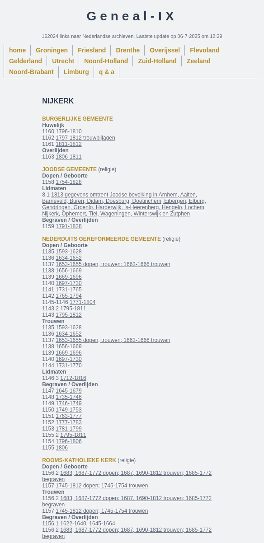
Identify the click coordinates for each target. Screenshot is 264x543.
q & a (106, 71)
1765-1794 (68, 296)
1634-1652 (68, 258)
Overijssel (165, 50)
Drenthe (128, 50)
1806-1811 (68, 157)
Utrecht (63, 61)
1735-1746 (68, 397)
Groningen (52, 50)
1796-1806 (68, 441)
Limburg (76, 71)
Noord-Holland (106, 61)
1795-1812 (68, 315)
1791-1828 (68, 226)
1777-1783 (68, 422)
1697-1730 (68, 283)
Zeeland (199, 61)
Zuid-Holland (157, 61)
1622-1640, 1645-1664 (87, 523)
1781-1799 (68, 429)
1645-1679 (68, 391)
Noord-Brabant (31, 71)
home (17, 50)
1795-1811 (73, 308)
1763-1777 (68, 416)
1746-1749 (68, 403)
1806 (62, 448)
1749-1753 (68, 410)
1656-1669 (68, 270)
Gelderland (25, 61)
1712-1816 (73, 378)
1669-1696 (68, 277)
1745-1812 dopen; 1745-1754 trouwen (102, 485)
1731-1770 (68, 365)
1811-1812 (68, 144)
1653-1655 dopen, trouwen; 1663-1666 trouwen (113, 264)
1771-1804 (82, 302)
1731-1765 (68, 289)
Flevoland (204, 50)
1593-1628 (68, 251)
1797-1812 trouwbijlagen (85, 138)
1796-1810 (68, 131)
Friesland (92, 50)
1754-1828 (68, 182)
